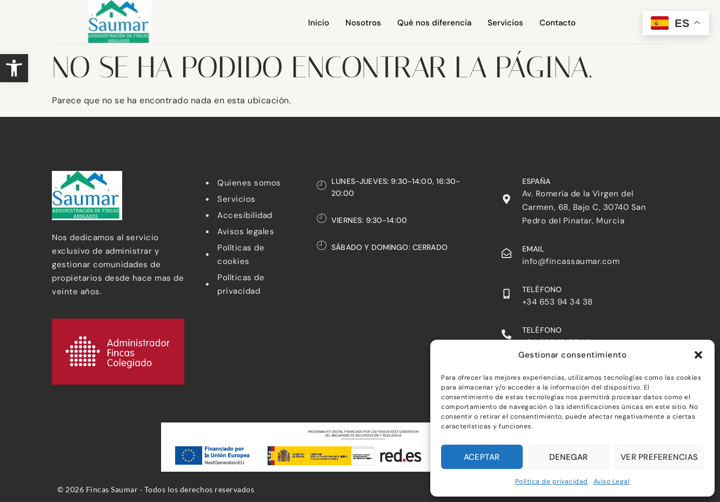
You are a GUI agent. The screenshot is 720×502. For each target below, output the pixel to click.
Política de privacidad (551, 481)
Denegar (568, 457)
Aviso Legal (612, 481)
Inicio (318, 22)
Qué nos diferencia (434, 22)
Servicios (505, 22)
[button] (14, 68)
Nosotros (363, 22)
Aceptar (482, 457)
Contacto (557, 22)
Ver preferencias (659, 457)
